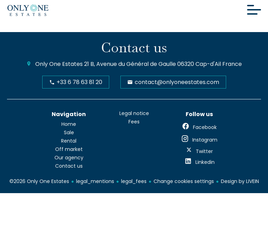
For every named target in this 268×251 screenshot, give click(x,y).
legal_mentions (95, 181)
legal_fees (134, 181)
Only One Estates (59, 64)
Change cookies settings (184, 181)
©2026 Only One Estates (39, 181)
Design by (240, 181)
